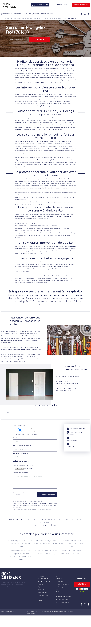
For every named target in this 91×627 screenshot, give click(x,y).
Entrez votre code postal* (20, 453)
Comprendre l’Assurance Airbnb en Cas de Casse (71, 552)
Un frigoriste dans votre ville (63, 602)
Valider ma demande (47, 495)
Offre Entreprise (42, 592)
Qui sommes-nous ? (7, 14)
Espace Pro (59, 578)
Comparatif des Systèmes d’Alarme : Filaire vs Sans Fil (45, 542)
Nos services (59, 605)
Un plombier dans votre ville (63, 584)
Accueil (7, 18)
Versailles (72, 71)
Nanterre (22, 73)
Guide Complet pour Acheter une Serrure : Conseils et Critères (20, 543)
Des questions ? (34, 14)
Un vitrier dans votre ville (62, 599)
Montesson (28, 73)
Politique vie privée (30, 613)
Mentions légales (30, 611)
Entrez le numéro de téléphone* (22, 445)
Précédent (18, 494)
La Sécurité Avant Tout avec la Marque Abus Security (45, 552)
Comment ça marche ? (20, 14)
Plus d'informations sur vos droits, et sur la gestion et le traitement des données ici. (32, 509)
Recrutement (59, 581)
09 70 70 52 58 (42, 5)
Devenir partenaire (43, 595)
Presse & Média (42, 589)
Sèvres (17, 73)
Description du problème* (20, 472)
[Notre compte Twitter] (89, 14)
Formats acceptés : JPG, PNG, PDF (23, 465)
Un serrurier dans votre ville (63, 596)
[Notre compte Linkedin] (81, 14)
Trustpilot (8, 412)
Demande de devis (16, 39)
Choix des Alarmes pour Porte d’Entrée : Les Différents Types (71, 543)
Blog (39, 587)
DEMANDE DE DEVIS (62, 4)
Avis (39, 598)
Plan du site (70, 611)
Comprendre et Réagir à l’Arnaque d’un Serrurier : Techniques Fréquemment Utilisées (20, 555)
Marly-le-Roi (65, 71)
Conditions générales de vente (59, 611)
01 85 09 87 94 (39, 39)
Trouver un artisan (47, 14)
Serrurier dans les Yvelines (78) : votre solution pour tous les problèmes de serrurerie (36, 18)
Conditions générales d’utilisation (43, 611)
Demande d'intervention (81, 4)
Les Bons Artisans (8, 611)
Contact (40, 600)
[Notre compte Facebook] (85, 14)
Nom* (15, 438)
